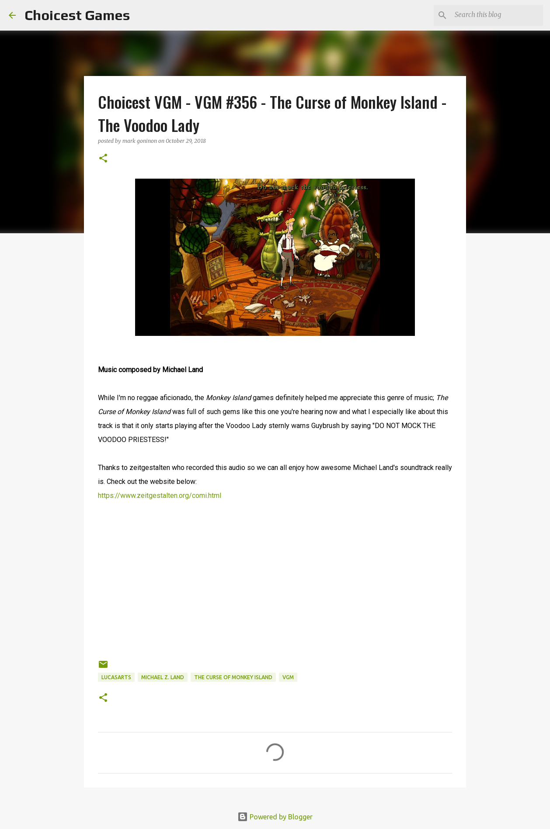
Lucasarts (116, 677)
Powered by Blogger (275, 817)
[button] (103, 159)
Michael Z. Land (162, 677)
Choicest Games (77, 15)
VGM (288, 677)
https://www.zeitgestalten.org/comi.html (159, 495)
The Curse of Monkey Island (233, 677)
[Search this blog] (497, 15)
